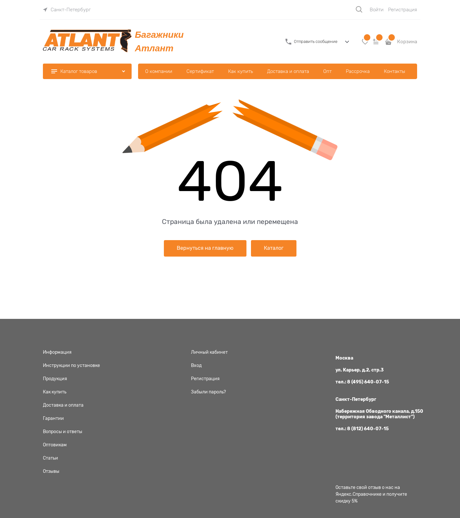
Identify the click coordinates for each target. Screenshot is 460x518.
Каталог (274, 248)
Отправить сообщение (315, 41)
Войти (377, 9)
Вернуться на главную (205, 248)
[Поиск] (359, 9)
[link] (67, 10)
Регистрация (402, 9)
